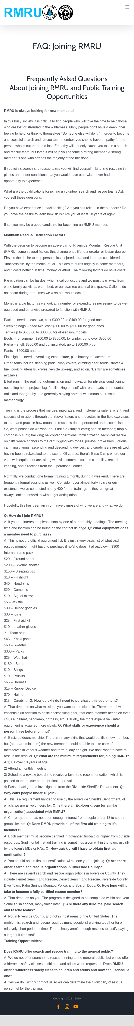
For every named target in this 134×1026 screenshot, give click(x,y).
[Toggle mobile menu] (127, 7)
